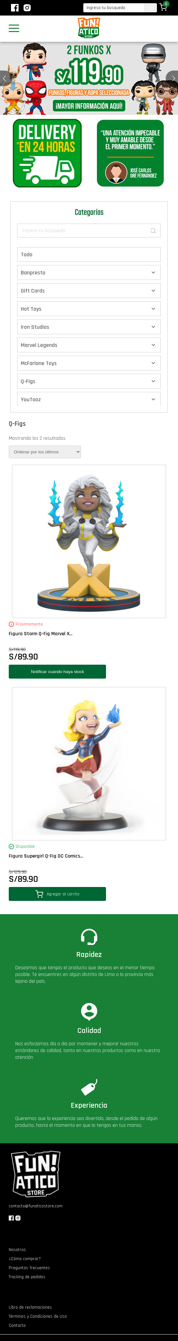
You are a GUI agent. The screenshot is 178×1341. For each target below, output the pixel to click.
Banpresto (33, 272)
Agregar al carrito (57, 894)
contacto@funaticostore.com (36, 1206)
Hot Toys (31, 309)
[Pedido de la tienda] (45, 452)
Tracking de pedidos (27, 1277)
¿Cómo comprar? (25, 1259)
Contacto (17, 1325)
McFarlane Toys (39, 363)
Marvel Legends (39, 345)
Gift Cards (33, 290)
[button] (173, 78)
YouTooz (31, 399)
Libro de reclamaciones (30, 1307)
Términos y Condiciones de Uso (38, 1316)
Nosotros (17, 1250)
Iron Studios (35, 327)
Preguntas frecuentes (29, 1268)
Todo (26, 254)
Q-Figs (28, 381)
